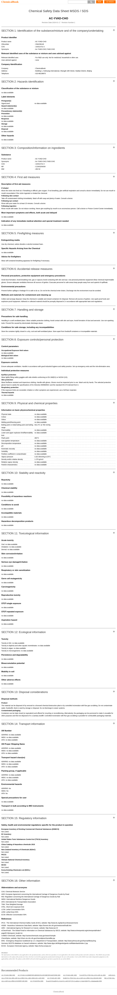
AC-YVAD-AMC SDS (70, 975)
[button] (91, 2)
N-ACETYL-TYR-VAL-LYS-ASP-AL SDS (93, 975)
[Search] (78, 2)
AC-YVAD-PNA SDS (36, 981)
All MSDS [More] (110, 2)
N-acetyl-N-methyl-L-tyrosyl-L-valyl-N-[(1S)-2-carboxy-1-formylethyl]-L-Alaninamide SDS (74, 981)
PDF (99, 2)
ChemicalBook (10, 1)
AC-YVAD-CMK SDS (8, 975)
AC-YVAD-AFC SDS (53, 978)
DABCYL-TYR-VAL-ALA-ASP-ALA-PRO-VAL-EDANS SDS (82, 978)
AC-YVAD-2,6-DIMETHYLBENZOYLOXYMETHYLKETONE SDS (39, 975)
